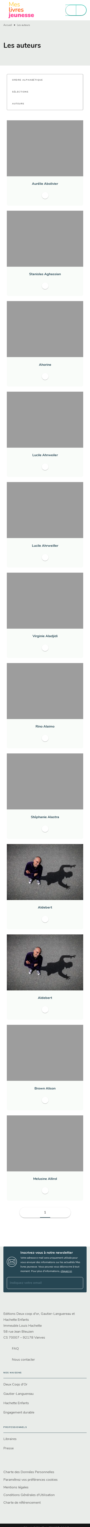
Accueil (7, 25)
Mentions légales (16, 1487)
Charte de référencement (22, 1503)
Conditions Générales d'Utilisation (29, 1495)
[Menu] (76, 10)
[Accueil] (21, 10)
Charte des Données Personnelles (28, 1472)
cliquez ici (66, 1271)
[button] (30, 80)
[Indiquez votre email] (40, 1283)
